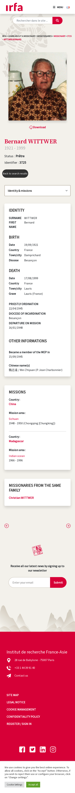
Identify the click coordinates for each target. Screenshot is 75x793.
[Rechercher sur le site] (32, 20)
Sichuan (14, 419)
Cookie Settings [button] (14, 784)
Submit (58, 582)
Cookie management (21, 709)
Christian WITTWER (21, 498)
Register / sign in (19, 724)
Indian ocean (17, 456)
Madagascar (16, 441)
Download (37, 127)
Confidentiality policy (23, 716)
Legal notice (16, 702)
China (12, 404)
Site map (13, 695)
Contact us (21, 675)
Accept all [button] (33, 784)
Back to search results (15, 173)
